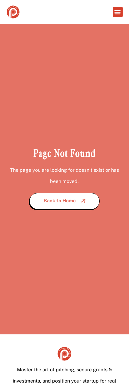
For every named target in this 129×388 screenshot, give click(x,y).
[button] (118, 12)
